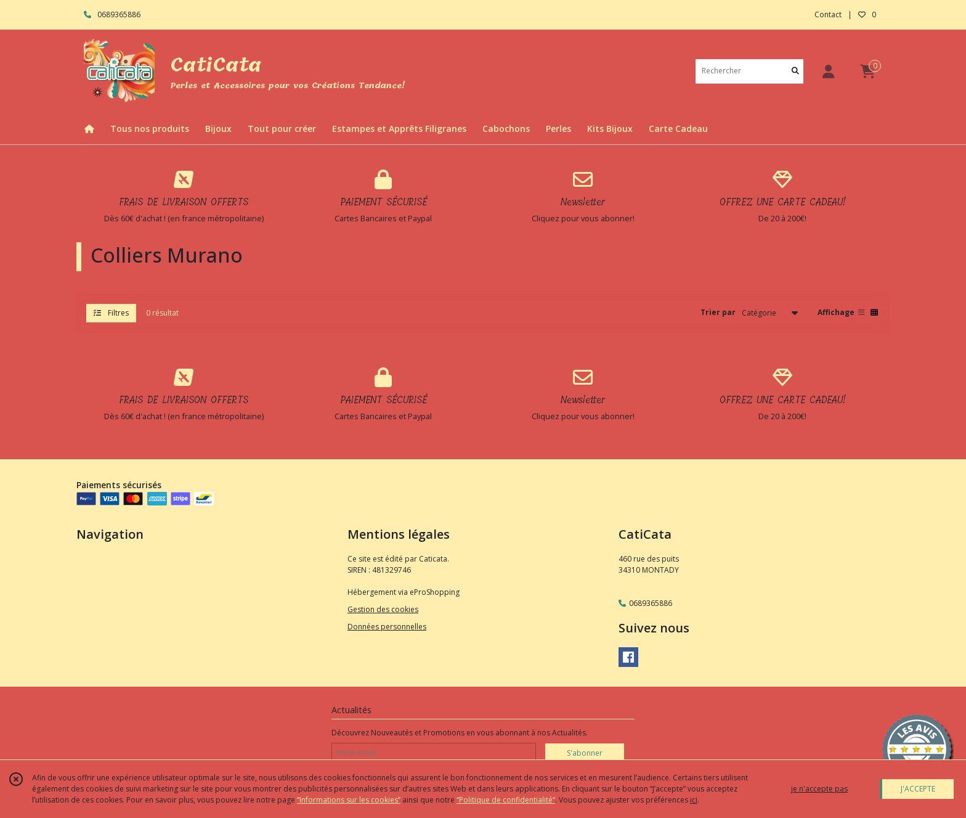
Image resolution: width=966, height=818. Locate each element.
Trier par (718, 312)
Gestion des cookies (382, 609)
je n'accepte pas (819, 788)
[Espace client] (828, 71)
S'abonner (585, 753)
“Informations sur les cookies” (348, 800)
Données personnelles (386, 626)
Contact (828, 14)
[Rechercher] (795, 71)
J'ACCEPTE (918, 788)
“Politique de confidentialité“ (506, 800)
